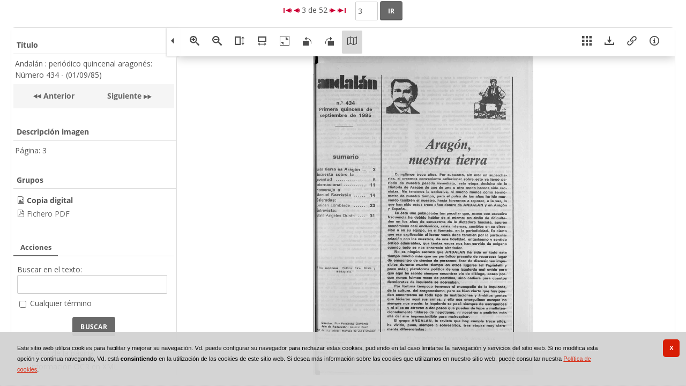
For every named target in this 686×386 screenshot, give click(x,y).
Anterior (57, 96)
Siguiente (124, 96)
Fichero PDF (48, 214)
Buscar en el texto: (49, 269)
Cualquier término (61, 303)
